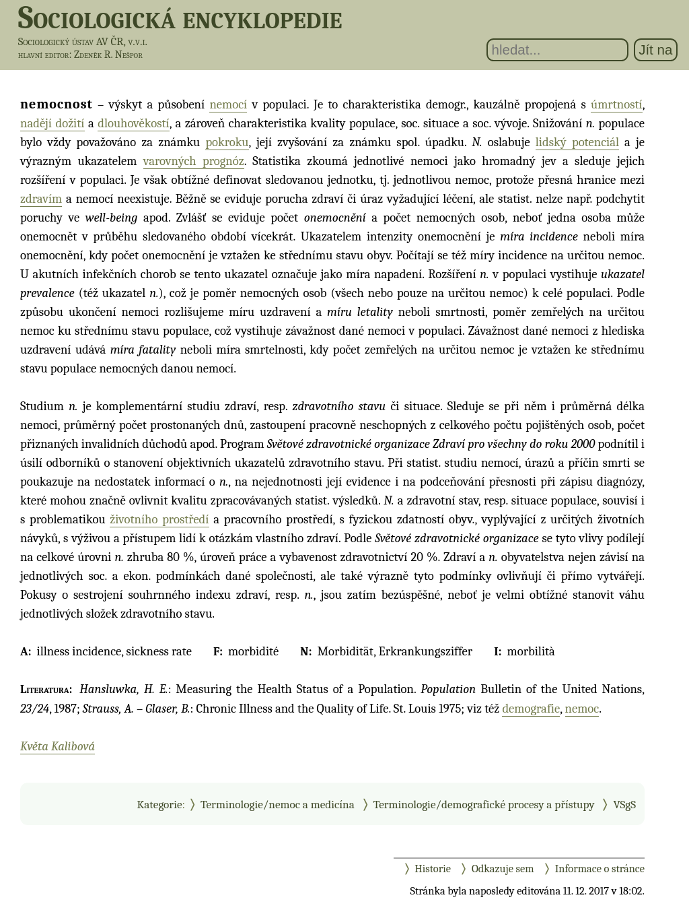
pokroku (226, 142)
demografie (531, 708)
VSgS (624, 804)
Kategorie (159, 804)
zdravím (41, 198)
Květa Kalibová (57, 746)
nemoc (582, 708)
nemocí (228, 104)
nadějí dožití (52, 123)
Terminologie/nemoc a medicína (278, 804)
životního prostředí (159, 519)
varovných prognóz (193, 161)
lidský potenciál (577, 142)
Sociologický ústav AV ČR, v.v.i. (82, 41)
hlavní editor (43, 54)
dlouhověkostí (134, 123)
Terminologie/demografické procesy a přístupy (484, 804)
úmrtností (617, 104)
